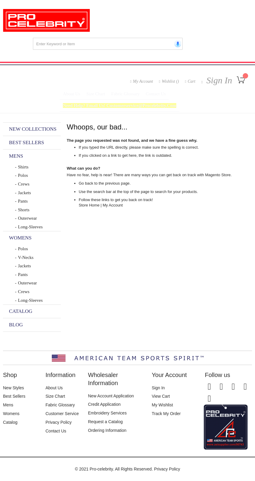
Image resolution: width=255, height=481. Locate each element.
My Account (143, 81)
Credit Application (104, 404)
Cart (191, 81)
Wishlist (170, 81)
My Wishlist (162, 404)
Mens (8, 404)
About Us (54, 387)
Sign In (218, 80)
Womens (11, 413)
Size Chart (55, 396)
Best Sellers (14, 396)
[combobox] (108, 44)
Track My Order (166, 413)
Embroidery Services (107, 413)
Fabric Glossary (60, 404)
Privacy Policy (58, 422)
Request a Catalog (105, 421)
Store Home (89, 209)
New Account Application (111, 395)
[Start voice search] (176, 44)
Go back (86, 187)
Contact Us (55, 431)
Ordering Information (107, 430)
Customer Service (62, 413)
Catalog (10, 422)
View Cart (161, 396)
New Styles (13, 387)
